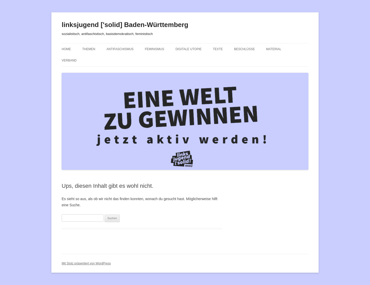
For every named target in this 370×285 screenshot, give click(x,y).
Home (66, 49)
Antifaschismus (119, 49)
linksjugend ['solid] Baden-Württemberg (125, 25)
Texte (218, 49)
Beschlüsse (244, 49)
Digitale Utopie (188, 49)
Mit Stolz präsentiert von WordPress (86, 263)
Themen (88, 49)
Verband (69, 60)
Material (273, 49)
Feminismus (154, 49)
